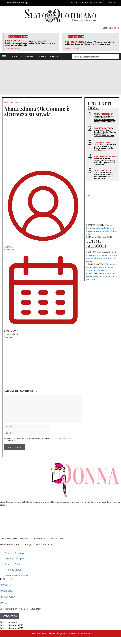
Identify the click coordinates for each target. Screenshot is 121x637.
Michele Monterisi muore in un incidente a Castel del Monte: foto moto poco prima (89, 43)
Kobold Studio (85, 633)
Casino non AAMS (8, 622)
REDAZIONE (112, 2)
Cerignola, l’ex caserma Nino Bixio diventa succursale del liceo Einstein (105, 147)
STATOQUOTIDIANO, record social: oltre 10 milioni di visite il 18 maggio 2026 (103, 175)
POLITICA (54, 56)
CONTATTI (73, 2)
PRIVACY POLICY (7, 596)
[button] (4, 57)
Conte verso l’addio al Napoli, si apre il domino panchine (102, 276)
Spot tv (14, 102)
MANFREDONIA (27, 56)
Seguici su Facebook (14, 553)
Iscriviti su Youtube (14, 569)
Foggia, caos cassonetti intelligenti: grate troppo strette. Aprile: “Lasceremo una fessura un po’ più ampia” (30, 43)
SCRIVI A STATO (9, 616)
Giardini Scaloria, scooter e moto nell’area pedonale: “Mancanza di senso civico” (104, 161)
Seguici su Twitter (13, 564)
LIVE (88, 195)
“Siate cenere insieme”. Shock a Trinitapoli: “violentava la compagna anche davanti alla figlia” (104, 119)
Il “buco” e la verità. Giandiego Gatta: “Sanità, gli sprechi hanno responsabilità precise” (105, 132)
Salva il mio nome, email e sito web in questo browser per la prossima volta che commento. (40, 439)
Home (6, 102)
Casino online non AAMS (11, 625)
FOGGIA (14, 56)
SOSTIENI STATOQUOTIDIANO (92, 2)
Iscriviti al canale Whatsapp (17, 575)
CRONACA (42, 56)
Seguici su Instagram (15, 558)
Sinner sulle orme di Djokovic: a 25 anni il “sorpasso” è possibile (101, 267)
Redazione (9, 249)
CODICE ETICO (7, 590)
